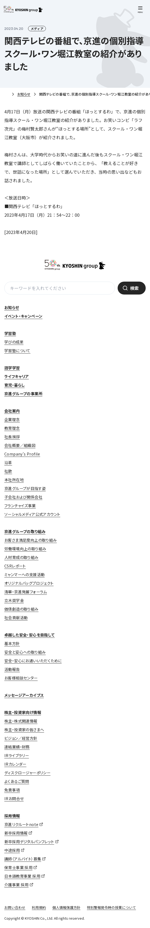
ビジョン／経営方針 (21, 738)
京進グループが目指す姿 (25, 488)
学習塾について (17, 350)
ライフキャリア (16, 376)
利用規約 (39, 907)
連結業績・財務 (17, 747)
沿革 (8, 462)
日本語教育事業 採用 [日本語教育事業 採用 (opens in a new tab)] (22, 876)
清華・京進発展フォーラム (25, 591)
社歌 (8, 471)
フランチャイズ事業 (20, 505)
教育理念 (12, 428)
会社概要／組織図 (19, 445)
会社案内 (12, 411)
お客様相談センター (21, 678)
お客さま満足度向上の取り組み (30, 540)
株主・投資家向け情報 (22, 712)
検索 (134, 288)
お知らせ (23, 94)
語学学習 (12, 367)
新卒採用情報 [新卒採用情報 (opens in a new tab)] (16, 833)
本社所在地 (14, 479)
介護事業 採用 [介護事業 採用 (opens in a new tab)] (16, 884)
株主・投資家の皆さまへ (24, 729)
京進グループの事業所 (23, 393)
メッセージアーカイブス (24, 695)
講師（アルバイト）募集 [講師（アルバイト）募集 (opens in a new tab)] (22, 859)
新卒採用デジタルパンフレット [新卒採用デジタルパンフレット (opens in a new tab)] (29, 841)
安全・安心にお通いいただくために (33, 660)
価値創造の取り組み (21, 609)
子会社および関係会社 (23, 497)
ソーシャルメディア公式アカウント (32, 514)
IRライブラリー (16, 755)
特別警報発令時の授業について (111, 907)
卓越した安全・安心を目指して (29, 635)
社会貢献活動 (16, 617)
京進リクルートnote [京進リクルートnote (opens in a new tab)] (21, 824)
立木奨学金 (14, 600)
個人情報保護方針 (66, 907)
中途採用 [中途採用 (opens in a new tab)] (12, 850)
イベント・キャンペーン (23, 316)
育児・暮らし (14, 385)
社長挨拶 (12, 436)
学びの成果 (13, 342)
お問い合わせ (14, 907)
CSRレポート (15, 566)
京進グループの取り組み (24, 531)
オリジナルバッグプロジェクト (29, 583)
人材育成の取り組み (21, 557)
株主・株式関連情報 (21, 721)
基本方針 (12, 643)
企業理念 (12, 419)
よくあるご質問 (16, 781)
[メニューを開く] (140, 9)
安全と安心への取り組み (25, 652)
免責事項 (12, 790)
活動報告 (12, 669)
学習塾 (10, 333)
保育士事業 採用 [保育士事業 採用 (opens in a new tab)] (18, 867)
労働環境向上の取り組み (25, 548)
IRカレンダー (15, 764)
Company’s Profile (22, 454)
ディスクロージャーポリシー (27, 772)
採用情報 (12, 815)
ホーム (6, 94)
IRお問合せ (13, 798)
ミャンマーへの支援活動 (24, 574)
